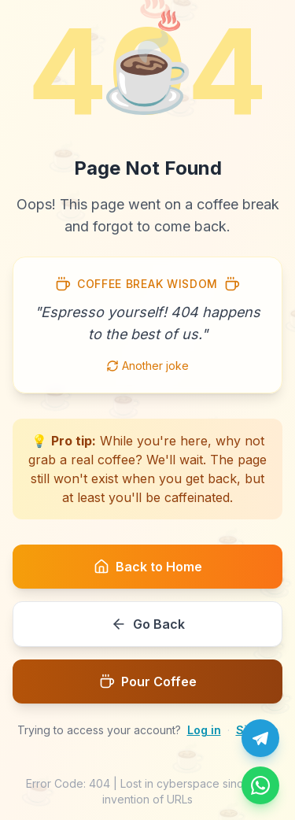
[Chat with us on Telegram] (260, 738)
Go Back (148, 624)
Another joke (147, 365)
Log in (204, 730)
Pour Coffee (148, 681)
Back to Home (148, 566)
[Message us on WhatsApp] (260, 785)
